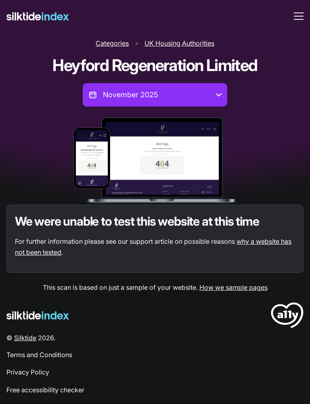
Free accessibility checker (45, 390)
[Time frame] (155, 95)
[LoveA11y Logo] (287, 316)
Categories (112, 43)
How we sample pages (233, 287)
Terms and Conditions (39, 355)
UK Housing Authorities (179, 43)
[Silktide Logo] (37, 315)
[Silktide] (37, 16)
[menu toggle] (299, 16)
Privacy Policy (27, 372)
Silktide (25, 338)
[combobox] (155, 95)
